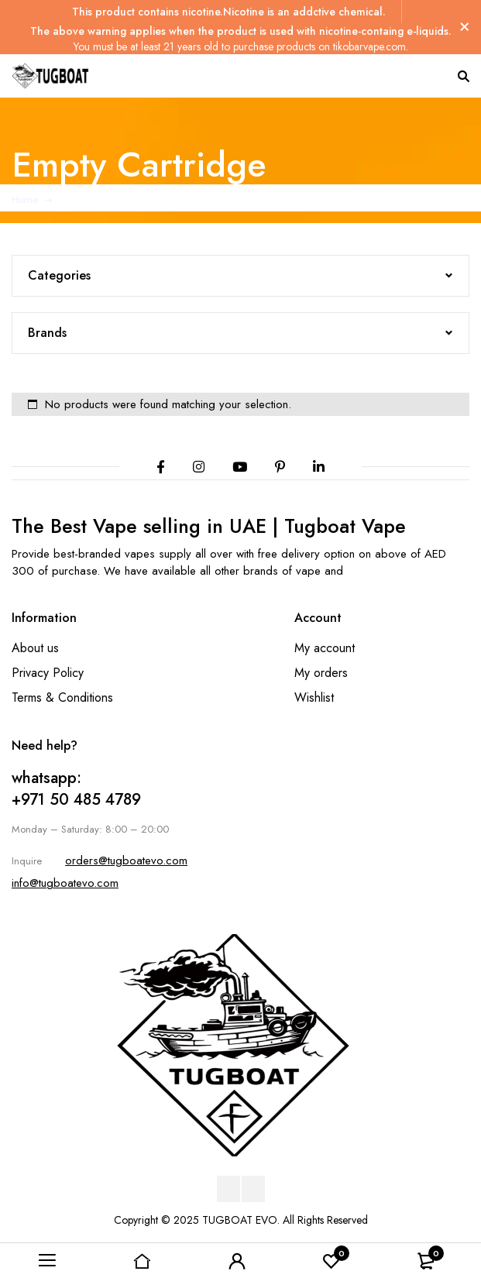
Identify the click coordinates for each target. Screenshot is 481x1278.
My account (324, 648)
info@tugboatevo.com (65, 883)
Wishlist (314, 697)
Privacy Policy (48, 673)
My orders (321, 673)
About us (35, 648)
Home (25, 199)
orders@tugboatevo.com (126, 860)
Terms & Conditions (62, 697)
